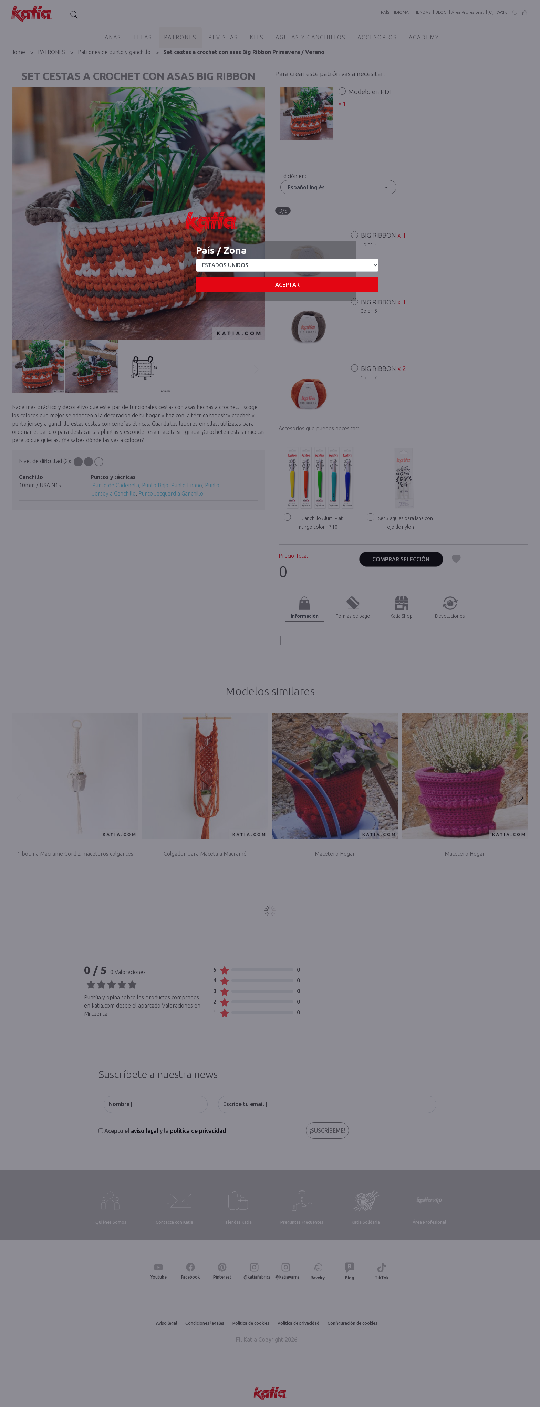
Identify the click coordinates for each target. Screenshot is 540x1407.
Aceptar (287, 285)
